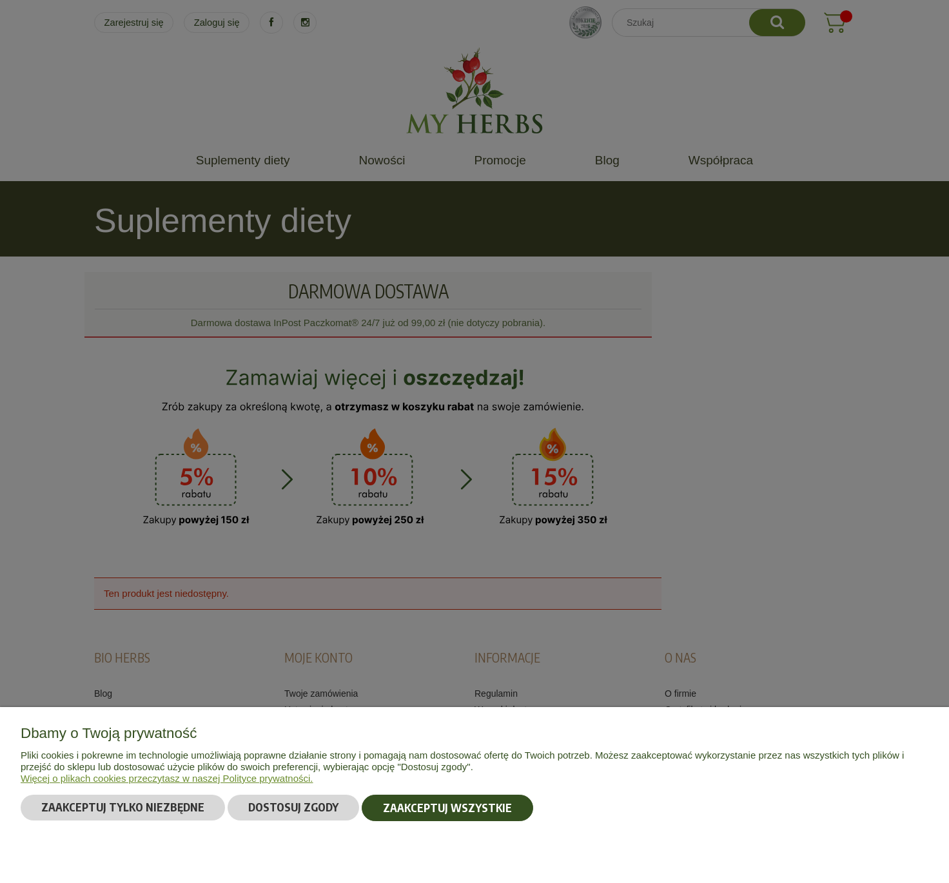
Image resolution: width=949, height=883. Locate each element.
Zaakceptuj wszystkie (447, 808)
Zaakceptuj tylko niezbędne (122, 808)
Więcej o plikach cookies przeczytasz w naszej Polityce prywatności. (167, 778)
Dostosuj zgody (293, 808)
